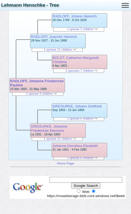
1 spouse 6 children (82, 118)
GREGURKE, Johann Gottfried (77, 106)
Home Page (65, 163)
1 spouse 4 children (41, 93)
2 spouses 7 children (82, 70)
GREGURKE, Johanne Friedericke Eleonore (49, 128)
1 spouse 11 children (60, 49)
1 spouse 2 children (82, 29)
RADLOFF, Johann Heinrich (75, 16)
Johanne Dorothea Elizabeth (75, 146)
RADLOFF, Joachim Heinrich (54, 37)
